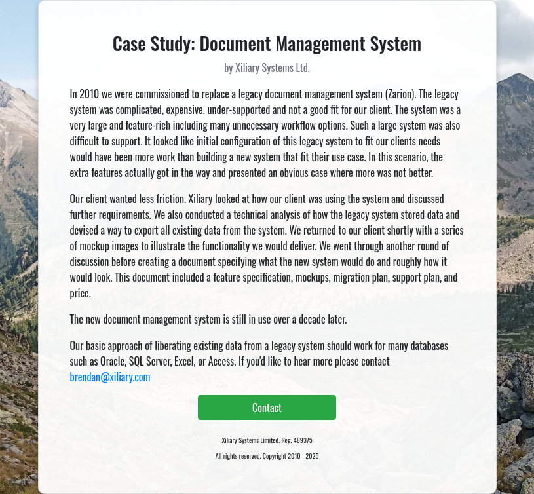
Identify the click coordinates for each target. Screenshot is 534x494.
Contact (267, 407)
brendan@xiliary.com (110, 377)
